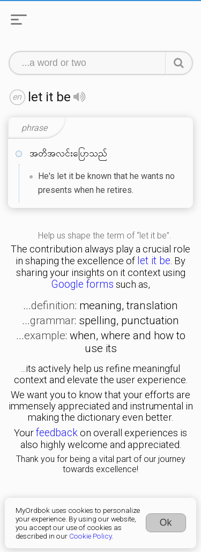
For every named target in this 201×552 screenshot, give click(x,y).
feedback (57, 433)
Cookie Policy (90, 536)
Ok (166, 522)
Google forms (82, 284)
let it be (153, 261)
